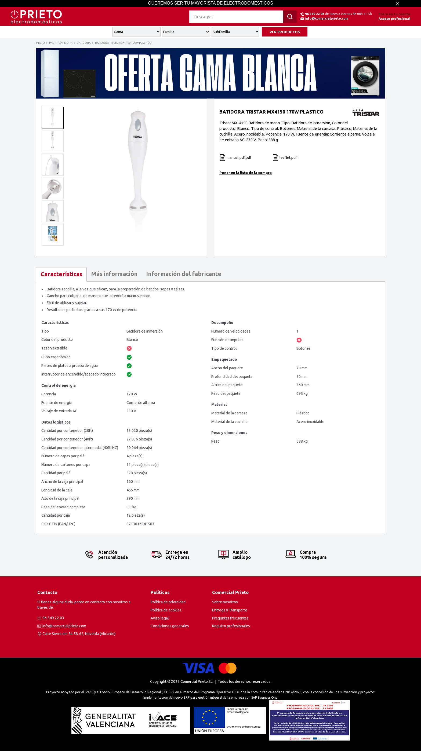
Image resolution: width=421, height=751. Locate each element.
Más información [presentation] (114, 273)
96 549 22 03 (314, 14)
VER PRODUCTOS (285, 32)
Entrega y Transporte (229, 610)
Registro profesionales (231, 626)
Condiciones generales (170, 626)
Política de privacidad (168, 602)
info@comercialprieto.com (326, 18)
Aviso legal (160, 618)
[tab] (61, 275)
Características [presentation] (61, 274)
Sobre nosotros (225, 602)
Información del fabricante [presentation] (183, 273)
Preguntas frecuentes (230, 618)
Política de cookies (166, 610)
